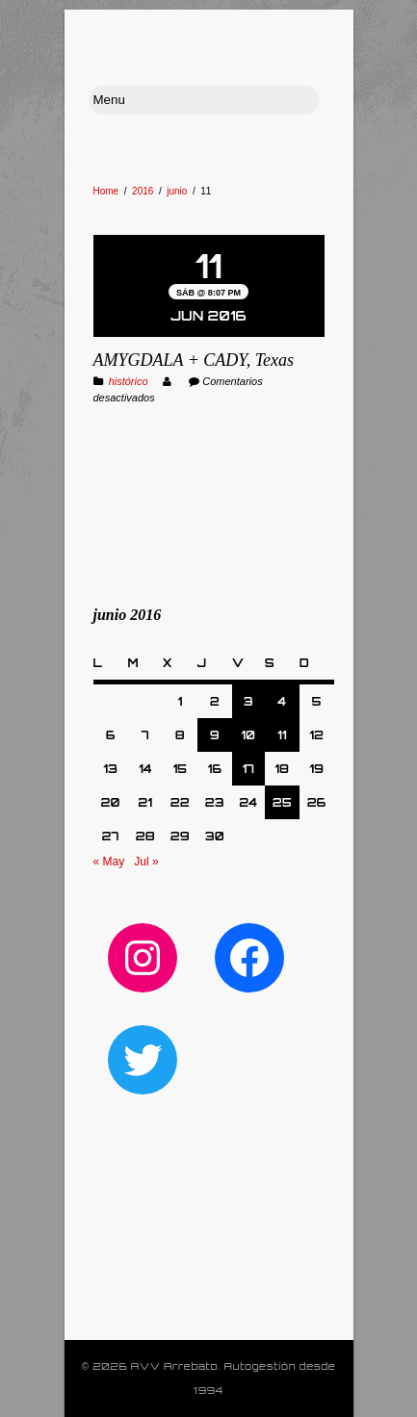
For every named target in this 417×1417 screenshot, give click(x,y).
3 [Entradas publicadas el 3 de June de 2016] (248, 701)
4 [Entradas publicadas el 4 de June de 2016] (281, 701)
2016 (142, 191)
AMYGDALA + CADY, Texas (194, 360)
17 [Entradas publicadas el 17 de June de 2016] (248, 768)
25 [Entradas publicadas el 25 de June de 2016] (282, 802)
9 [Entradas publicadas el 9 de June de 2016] (215, 735)
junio (177, 191)
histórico (128, 381)
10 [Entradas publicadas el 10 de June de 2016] (248, 735)
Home (106, 191)
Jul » (146, 861)
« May (109, 861)
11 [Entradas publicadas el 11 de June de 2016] (281, 735)
